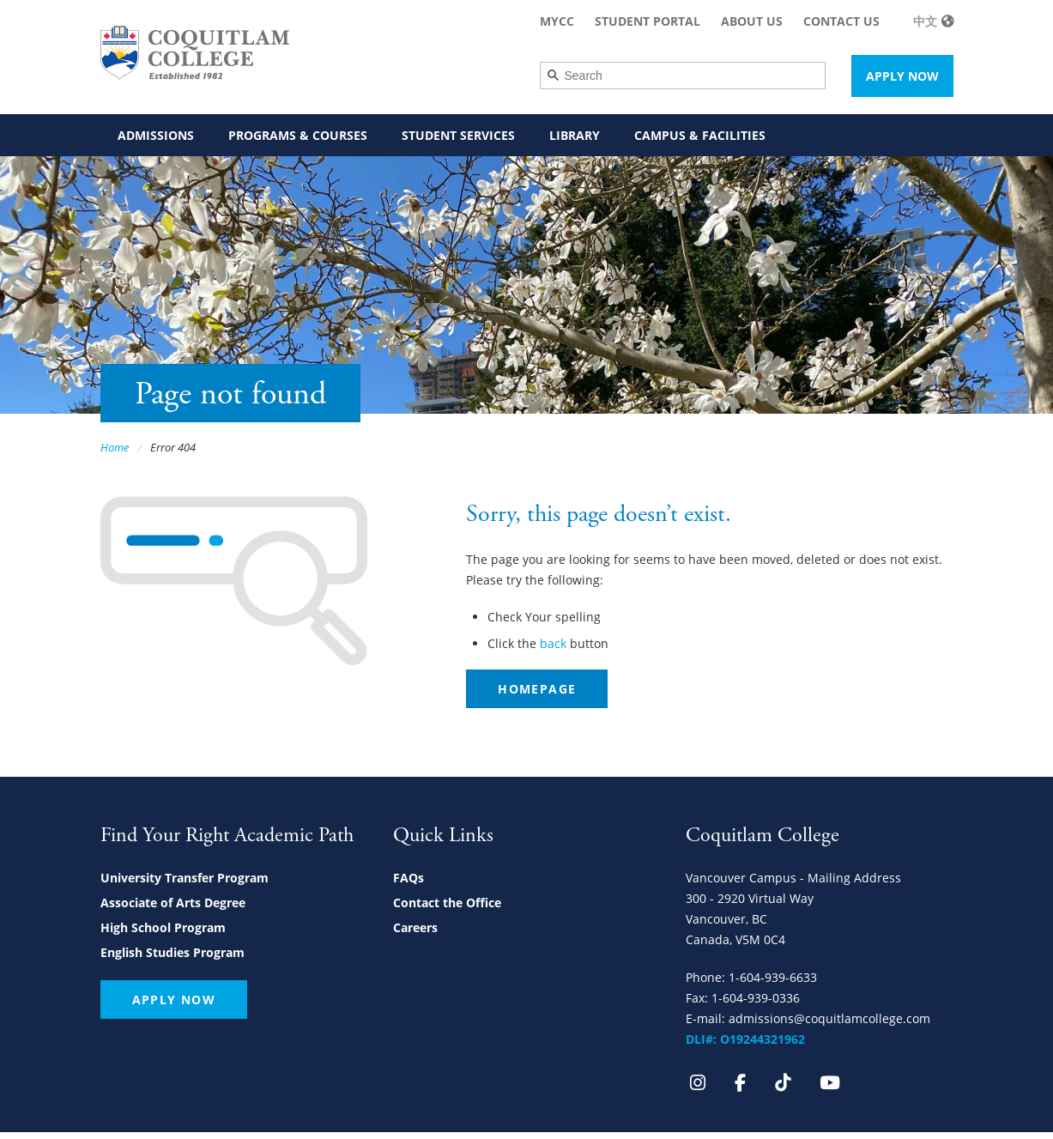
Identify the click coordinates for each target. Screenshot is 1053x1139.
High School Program (163, 927)
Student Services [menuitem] (458, 135)
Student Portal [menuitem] (647, 21)
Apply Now (902, 76)
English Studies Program (172, 952)
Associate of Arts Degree (172, 902)
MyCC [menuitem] (557, 21)
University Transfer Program (184, 877)
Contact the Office (447, 902)
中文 (925, 21)
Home (114, 447)
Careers (415, 927)
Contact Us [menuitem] (841, 21)
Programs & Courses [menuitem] (297, 135)
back (553, 643)
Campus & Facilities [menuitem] (700, 135)
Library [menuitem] (574, 135)
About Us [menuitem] (752, 21)
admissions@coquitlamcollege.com (829, 1018)
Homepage (537, 689)
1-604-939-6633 (773, 977)
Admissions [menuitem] (156, 135)
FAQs (408, 877)
